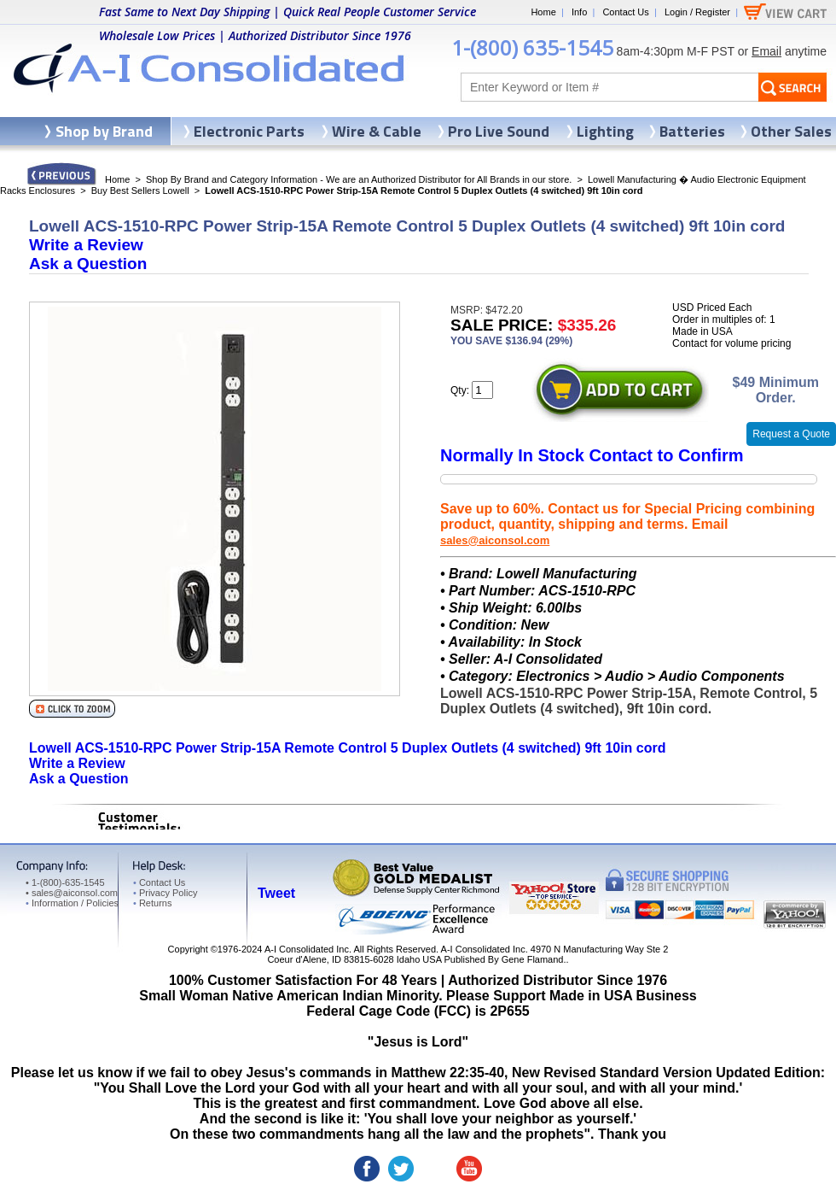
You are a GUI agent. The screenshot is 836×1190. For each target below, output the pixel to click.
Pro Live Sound (498, 131)
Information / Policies (72, 903)
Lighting (605, 131)
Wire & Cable (376, 131)
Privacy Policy (165, 893)
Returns (152, 903)
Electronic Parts (249, 131)
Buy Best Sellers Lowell (140, 190)
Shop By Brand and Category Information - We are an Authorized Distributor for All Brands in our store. (359, 179)
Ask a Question (88, 264)
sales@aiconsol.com (494, 540)
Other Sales (791, 131)
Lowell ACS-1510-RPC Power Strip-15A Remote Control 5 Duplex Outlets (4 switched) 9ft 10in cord (347, 748)
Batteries (692, 131)
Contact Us (625, 12)
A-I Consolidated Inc (306, 949)
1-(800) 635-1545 (532, 47)
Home (543, 12)
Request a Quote (791, 434)
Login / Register (697, 12)
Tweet (276, 893)
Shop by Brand (104, 131)
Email (766, 51)
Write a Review (86, 245)
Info (579, 12)
